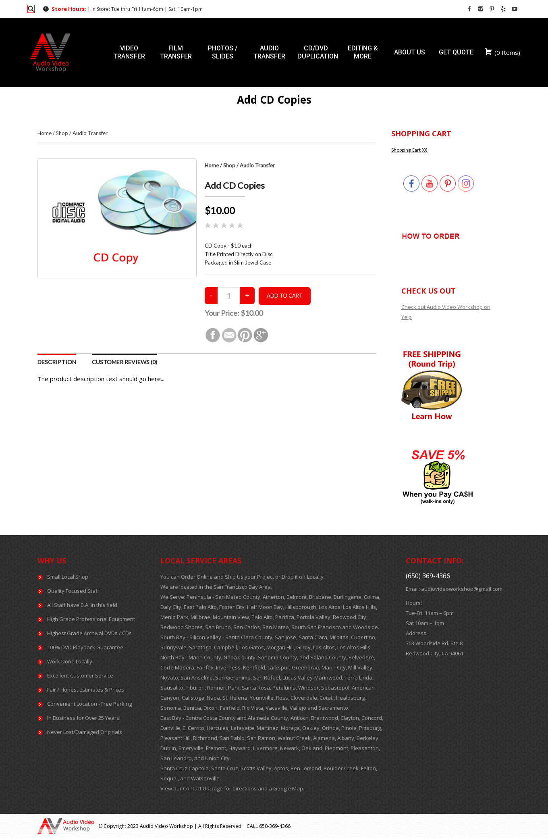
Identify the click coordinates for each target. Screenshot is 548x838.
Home (44, 133)
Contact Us (196, 788)
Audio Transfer (90, 133)
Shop (62, 133)
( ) (502, 52)
